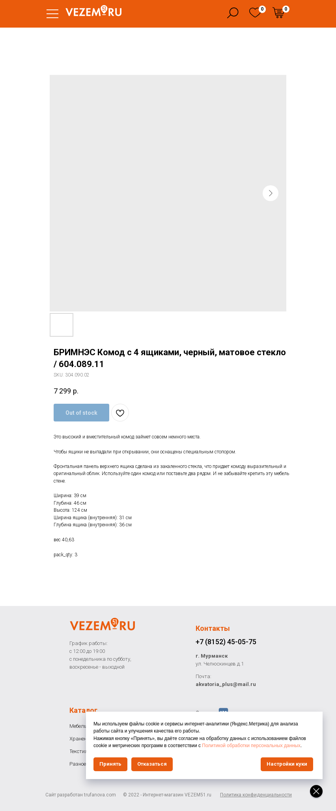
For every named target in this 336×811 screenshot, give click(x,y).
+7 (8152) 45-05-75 (226, 642)
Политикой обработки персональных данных (251, 745)
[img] (255, 13)
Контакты (213, 628)
